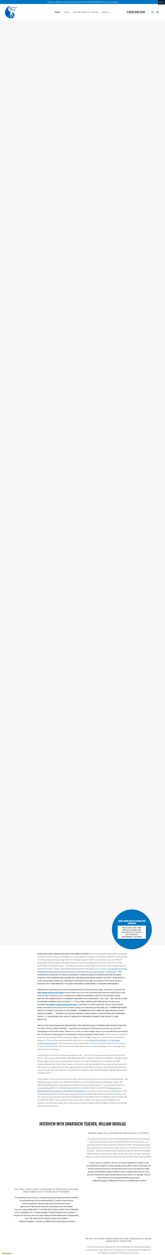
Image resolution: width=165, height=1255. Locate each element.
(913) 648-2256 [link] (137, 12)
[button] (106, 12)
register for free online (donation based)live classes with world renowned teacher (132, 932)
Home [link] (57, 12)
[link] (11, 12)
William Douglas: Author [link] (86, 12)
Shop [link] (66, 12)
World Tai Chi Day (98, 1040)
